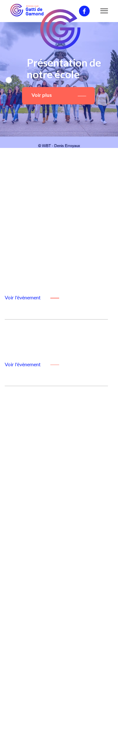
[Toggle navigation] (104, 12)
